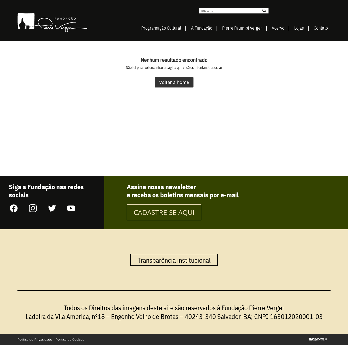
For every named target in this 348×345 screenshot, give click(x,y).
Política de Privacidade (34, 339)
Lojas (299, 28)
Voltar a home (174, 82)
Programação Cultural (161, 28)
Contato (321, 28)
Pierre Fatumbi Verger (242, 28)
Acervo (278, 28)
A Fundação (201, 28)
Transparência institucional (174, 259)
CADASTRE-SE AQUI (164, 212)
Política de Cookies (70, 339)
